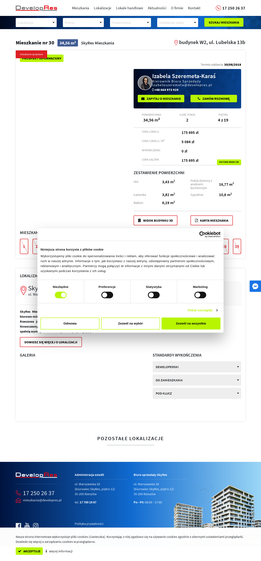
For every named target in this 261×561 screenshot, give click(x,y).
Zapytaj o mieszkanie (161, 98)
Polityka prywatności (89, 524)
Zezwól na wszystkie (191, 323)
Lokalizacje (102, 8)
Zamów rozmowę (214, 98)
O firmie (177, 8)
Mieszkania (80, 8)
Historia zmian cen (229, 162)
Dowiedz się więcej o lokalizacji (50, 342)
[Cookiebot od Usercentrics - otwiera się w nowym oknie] (202, 234)
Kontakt (194, 8)
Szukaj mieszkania (224, 22)
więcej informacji (59, 551)
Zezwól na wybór (130, 323)
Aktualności (157, 8)
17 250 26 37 (39, 493)
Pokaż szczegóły (200, 310)
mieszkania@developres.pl (42, 500)
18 (224, 246)
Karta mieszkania (211, 220)
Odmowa (70, 323)
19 (237, 246)
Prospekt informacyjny (41, 58)
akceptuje (29, 551)
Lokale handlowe (129, 8)
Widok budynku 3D (155, 220)
